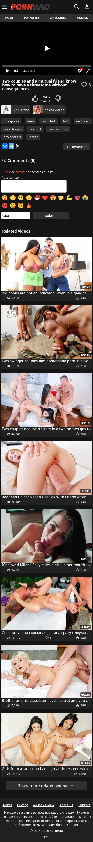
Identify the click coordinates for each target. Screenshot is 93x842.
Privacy (22, 805)
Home (9, 18)
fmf (65, 121)
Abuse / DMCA (43, 805)
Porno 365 (31, 18)
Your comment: (12, 177)
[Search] (77, 7)
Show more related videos (46, 785)
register (21, 172)
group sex (11, 121)
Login (7, 172)
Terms (7, 805)
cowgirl (35, 129)
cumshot (48, 121)
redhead (82, 121)
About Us (66, 805)
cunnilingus (12, 129)
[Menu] (5, 7)
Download (77, 146)
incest (33, 137)
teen (30, 121)
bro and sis (12, 137)
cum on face (58, 129)
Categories (58, 18)
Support (85, 805)
